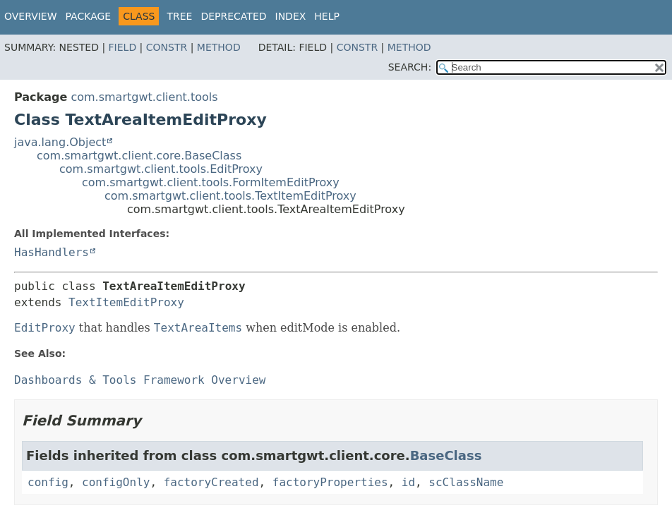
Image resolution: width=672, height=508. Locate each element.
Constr (166, 47)
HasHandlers (51, 252)
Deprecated (233, 16)
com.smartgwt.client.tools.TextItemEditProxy (230, 195)
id (408, 482)
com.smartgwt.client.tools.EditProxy (161, 169)
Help (327, 16)
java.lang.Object (60, 142)
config (48, 482)
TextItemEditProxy (126, 302)
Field (123, 47)
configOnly (116, 482)
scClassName (465, 482)
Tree (179, 16)
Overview (30, 16)
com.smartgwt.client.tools (144, 97)
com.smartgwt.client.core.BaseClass (139, 155)
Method (219, 47)
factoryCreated (211, 482)
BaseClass (446, 455)
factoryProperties (330, 482)
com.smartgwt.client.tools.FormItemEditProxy (211, 182)
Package (89, 16)
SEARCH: (409, 67)
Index (290, 16)
